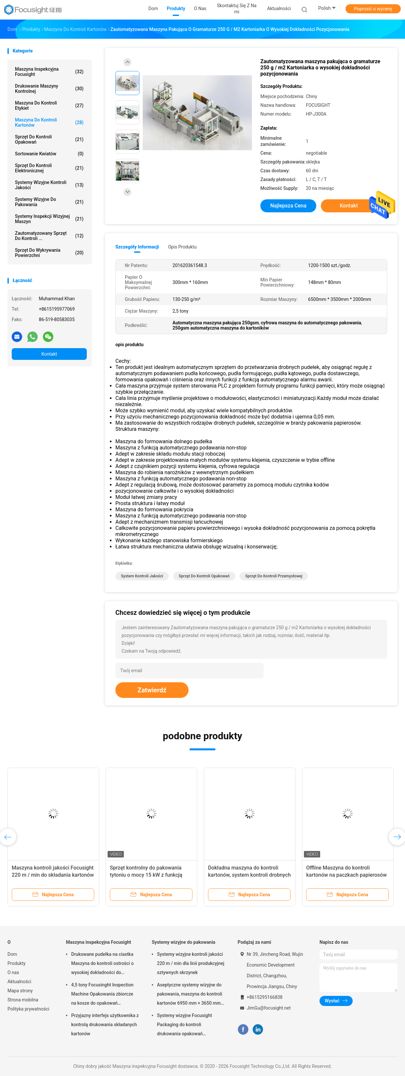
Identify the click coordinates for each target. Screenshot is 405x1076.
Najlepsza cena (288, 206)
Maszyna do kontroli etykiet (49, 105)
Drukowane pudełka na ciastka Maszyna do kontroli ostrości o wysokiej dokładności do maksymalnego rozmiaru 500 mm (102, 964)
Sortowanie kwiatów (49, 153)
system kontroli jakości (142, 576)
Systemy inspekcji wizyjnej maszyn (49, 219)
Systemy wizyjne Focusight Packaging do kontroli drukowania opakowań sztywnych (184, 1025)
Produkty (16, 963)
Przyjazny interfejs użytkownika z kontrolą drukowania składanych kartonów (105, 1024)
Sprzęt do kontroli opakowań (49, 139)
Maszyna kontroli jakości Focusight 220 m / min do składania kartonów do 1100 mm (53, 875)
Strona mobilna (22, 999)
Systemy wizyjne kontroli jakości (49, 185)
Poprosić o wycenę (373, 8)
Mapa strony (20, 990)
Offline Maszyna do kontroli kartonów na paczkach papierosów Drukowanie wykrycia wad (346, 875)
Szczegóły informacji (137, 246)
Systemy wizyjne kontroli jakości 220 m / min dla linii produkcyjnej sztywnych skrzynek (190, 963)
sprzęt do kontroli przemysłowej (273, 576)
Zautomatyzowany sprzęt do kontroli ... (49, 236)
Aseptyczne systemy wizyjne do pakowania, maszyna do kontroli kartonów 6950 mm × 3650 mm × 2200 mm (190, 995)
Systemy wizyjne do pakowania (49, 202)
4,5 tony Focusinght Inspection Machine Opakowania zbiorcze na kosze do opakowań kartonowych (102, 995)
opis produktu (182, 246)
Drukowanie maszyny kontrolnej (49, 88)
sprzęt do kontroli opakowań (204, 576)
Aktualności (19, 981)
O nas (13, 972)
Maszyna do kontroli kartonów (49, 122)
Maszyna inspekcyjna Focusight (49, 71)
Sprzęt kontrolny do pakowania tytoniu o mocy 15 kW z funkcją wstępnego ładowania (146, 875)
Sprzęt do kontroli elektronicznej (49, 168)
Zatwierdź (151, 690)
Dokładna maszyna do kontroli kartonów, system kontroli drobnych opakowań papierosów (249, 875)
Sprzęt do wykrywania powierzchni (49, 253)
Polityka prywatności (28, 1009)
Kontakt (49, 354)
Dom (12, 954)
